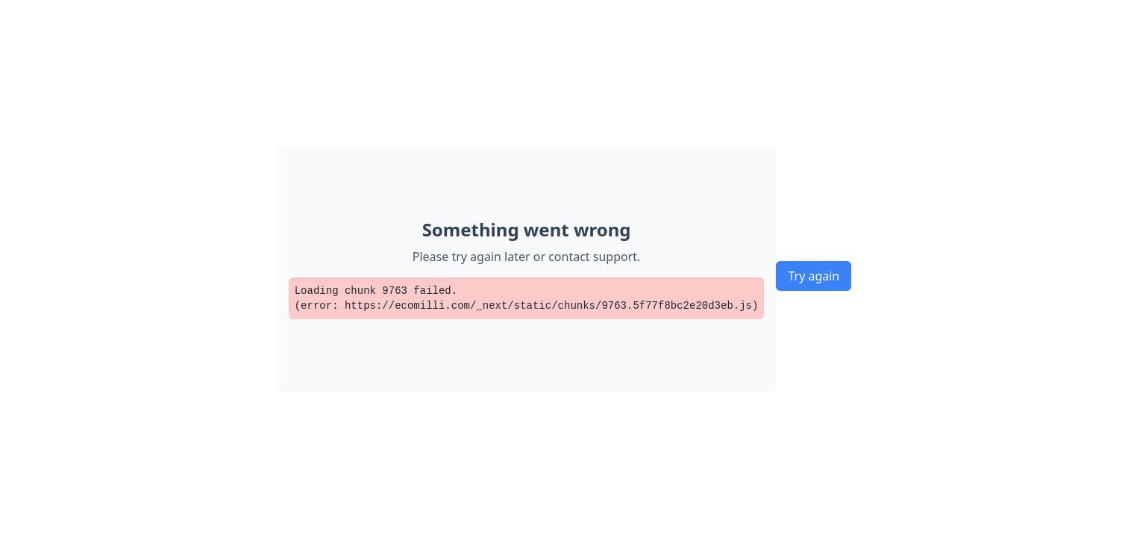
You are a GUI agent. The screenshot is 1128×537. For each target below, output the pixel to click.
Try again (813, 276)
